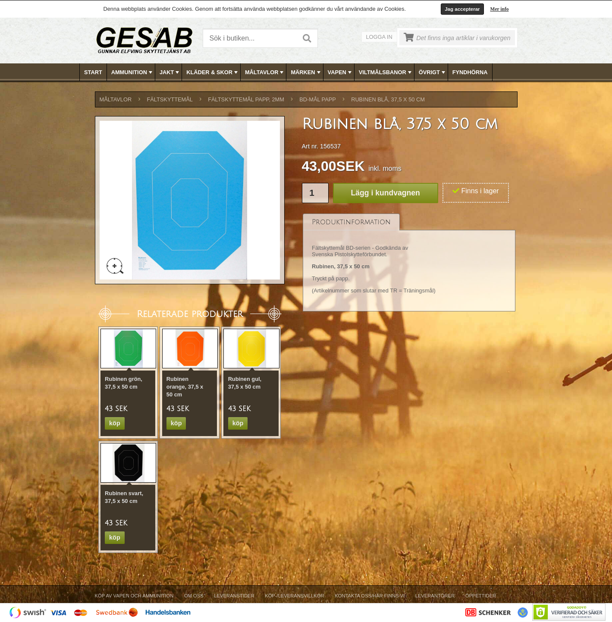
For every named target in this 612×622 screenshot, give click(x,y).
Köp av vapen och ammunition (134, 595)
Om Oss (194, 595)
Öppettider (480, 595)
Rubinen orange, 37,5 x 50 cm (184, 387)
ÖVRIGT (433, 72)
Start (93, 72)
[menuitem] (93, 72)
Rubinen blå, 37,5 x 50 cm (388, 99)
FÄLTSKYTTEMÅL (170, 99)
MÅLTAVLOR (265, 72)
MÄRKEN (306, 72)
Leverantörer (435, 595)
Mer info (499, 9)
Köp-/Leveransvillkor (294, 595)
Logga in (379, 37)
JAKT (170, 72)
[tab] (351, 222)
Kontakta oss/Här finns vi (370, 595)
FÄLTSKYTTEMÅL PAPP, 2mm (246, 99)
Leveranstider (234, 595)
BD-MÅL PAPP (317, 99)
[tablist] (409, 263)
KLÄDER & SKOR (212, 72)
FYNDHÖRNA (470, 72)
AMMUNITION (132, 72)
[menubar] (306, 72)
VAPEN (340, 72)
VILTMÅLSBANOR (386, 72)
